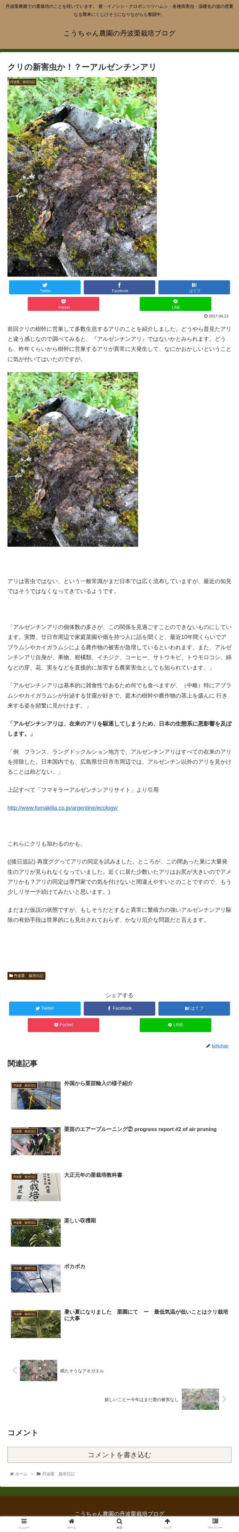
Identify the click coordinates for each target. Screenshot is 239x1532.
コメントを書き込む (120, 1455)
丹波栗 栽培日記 (26, 976)
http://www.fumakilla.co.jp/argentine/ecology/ (62, 808)
